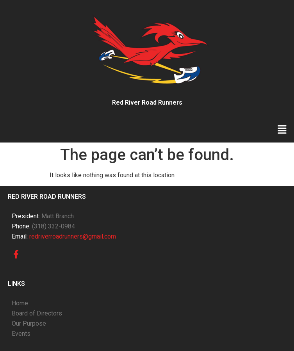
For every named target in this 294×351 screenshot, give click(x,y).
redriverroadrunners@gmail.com (72, 236)
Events (21, 333)
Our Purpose (29, 323)
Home (20, 303)
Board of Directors (37, 313)
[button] (282, 130)
